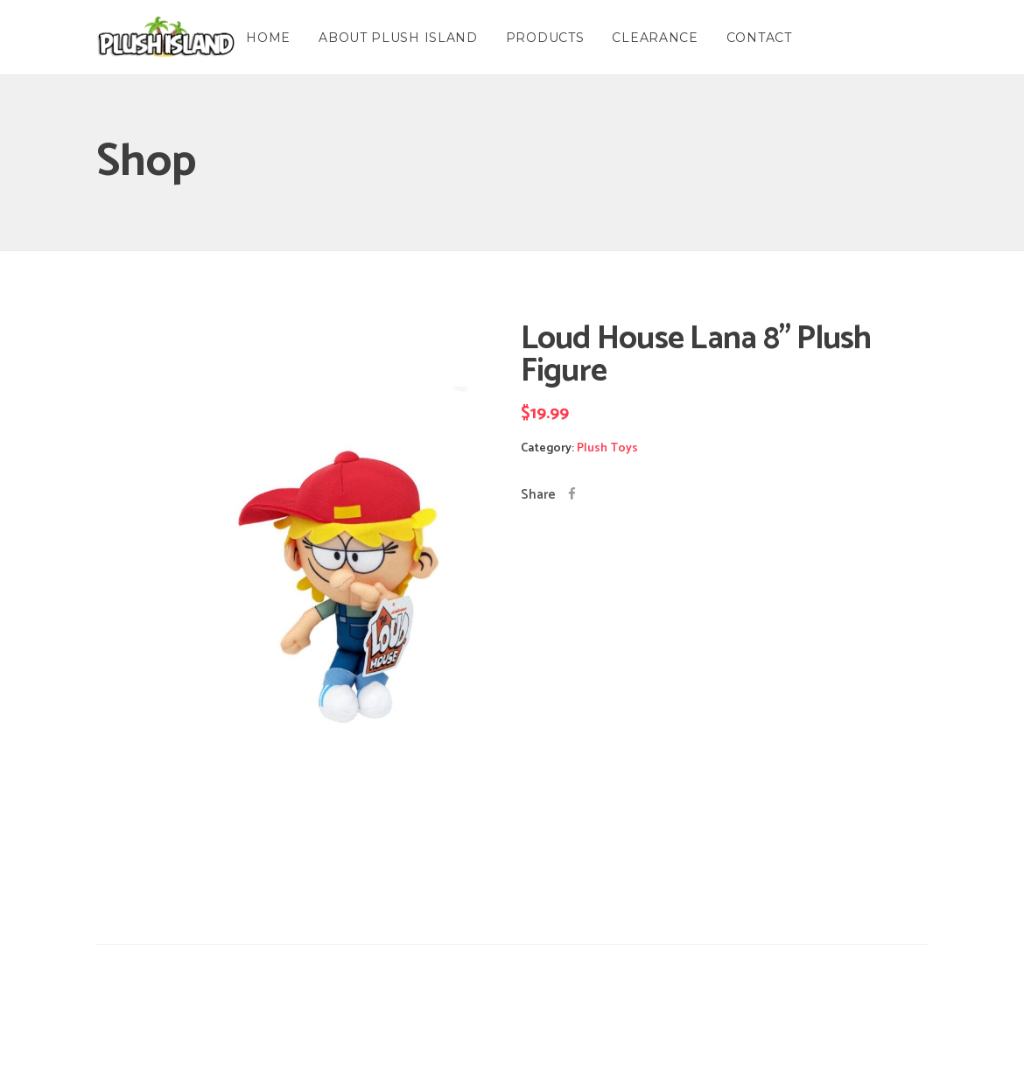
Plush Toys (607, 448)
